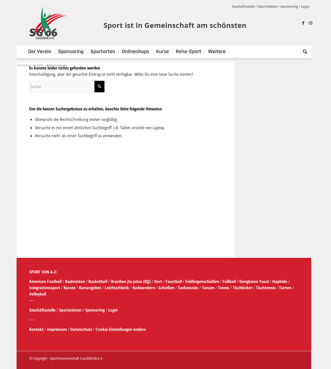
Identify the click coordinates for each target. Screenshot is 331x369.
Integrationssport (44, 287)
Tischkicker (242, 287)
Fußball (230, 281)
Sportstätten (267, 6)
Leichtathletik (116, 287)
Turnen (285, 287)
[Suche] (303, 51)
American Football (45, 281)
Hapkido (279, 281)
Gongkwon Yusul (254, 281)
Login (305, 6)
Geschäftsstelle (243, 6)
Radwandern (144, 287)
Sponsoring (289, 6)
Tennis (223, 287)
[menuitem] (40, 51)
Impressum (57, 329)
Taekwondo (188, 287)
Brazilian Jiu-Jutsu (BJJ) (131, 281)
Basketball (98, 281)
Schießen (166, 287)
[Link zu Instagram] (310, 23)
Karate (69, 287)
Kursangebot (90, 287)
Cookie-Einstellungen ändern (121, 329)
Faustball (174, 281)
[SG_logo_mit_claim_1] (138, 23)
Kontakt (36, 329)
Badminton (75, 281)
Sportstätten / (71, 310)
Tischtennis (265, 287)
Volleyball (37, 294)
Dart (158, 281)
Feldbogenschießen (202, 281)
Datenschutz (81, 329)
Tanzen (208, 287)
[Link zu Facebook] (303, 23)
